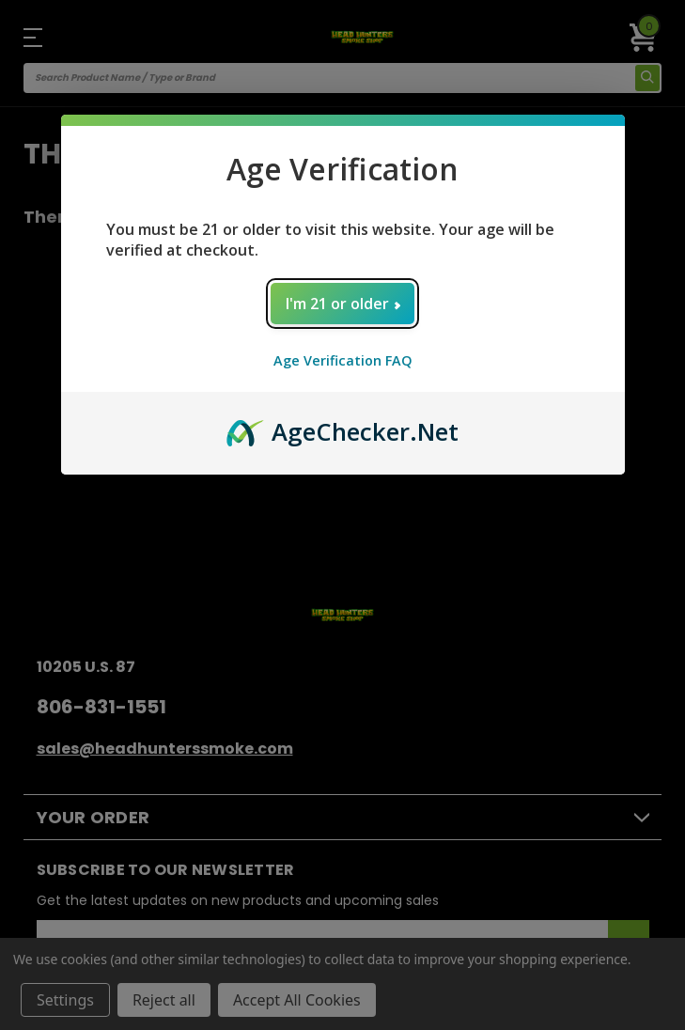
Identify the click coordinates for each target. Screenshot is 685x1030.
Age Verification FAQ (343, 360)
